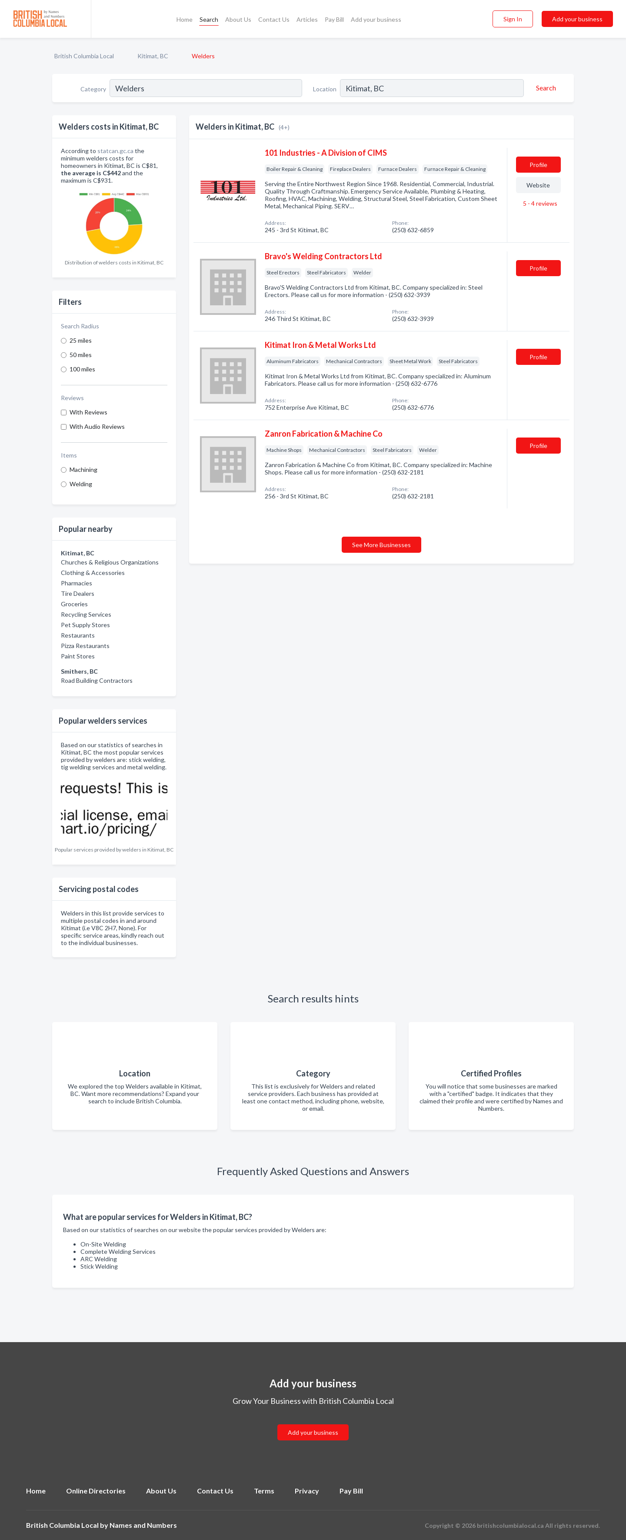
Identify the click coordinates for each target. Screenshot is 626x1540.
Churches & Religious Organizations (110, 562)
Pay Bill (334, 19)
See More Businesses (381, 544)
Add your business (376, 19)
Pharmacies (76, 583)
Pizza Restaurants (85, 645)
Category (93, 89)
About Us (238, 19)
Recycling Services (86, 614)
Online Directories (96, 1491)
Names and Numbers (143, 1525)
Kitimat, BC (152, 56)
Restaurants (78, 635)
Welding (81, 484)
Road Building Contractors (97, 680)
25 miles (81, 340)
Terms (264, 1491)
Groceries (74, 604)
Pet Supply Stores (85, 624)
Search (209, 19)
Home (184, 19)
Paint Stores (78, 656)
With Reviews (88, 412)
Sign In (512, 19)
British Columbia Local (84, 56)
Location (324, 89)
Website (538, 185)
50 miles (81, 354)
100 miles (82, 369)
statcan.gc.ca (115, 150)
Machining (83, 469)
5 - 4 (539, 203)
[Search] (544, 88)
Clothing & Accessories (93, 572)
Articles (307, 19)
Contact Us (274, 19)
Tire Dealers (77, 593)
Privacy (307, 1491)
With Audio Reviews (97, 426)
